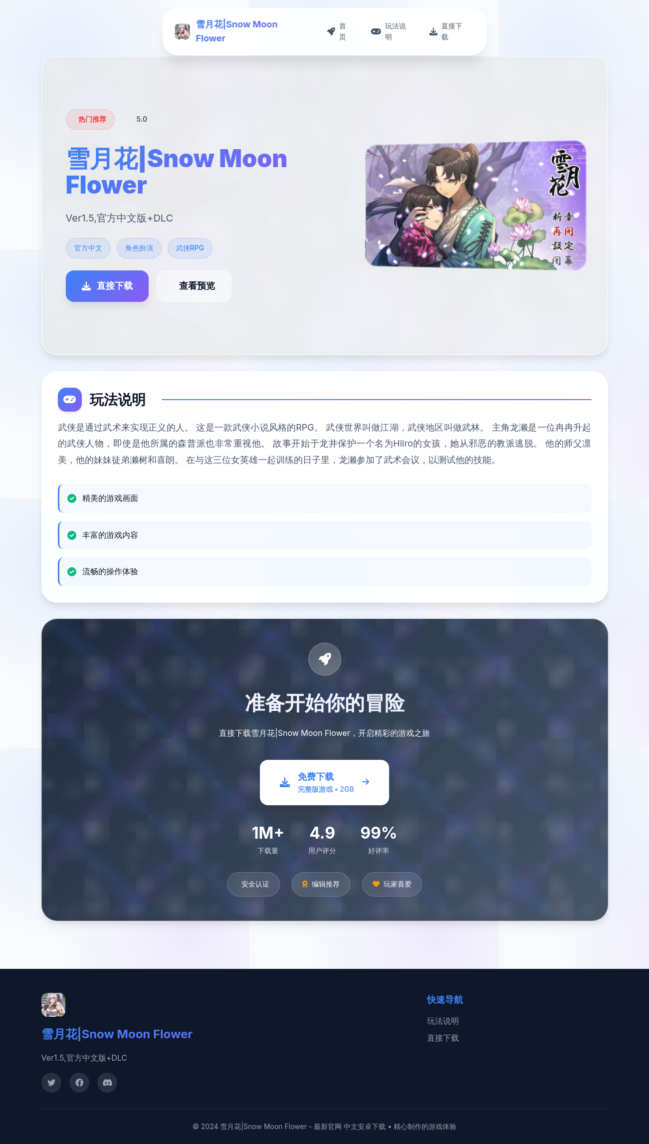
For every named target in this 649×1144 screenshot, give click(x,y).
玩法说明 (443, 1021)
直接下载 (443, 1038)
